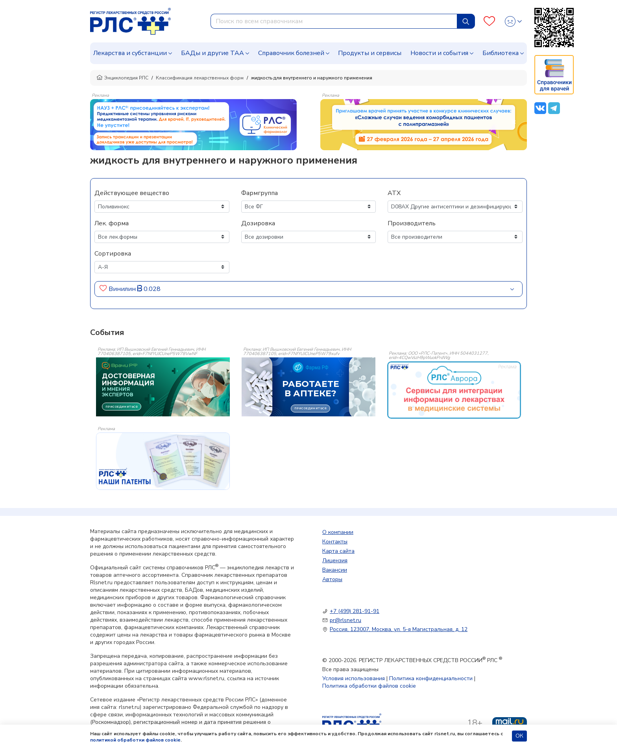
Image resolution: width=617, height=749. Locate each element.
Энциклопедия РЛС (122, 78)
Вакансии (334, 570)
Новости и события (439, 53)
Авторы (332, 579)
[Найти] (466, 21)
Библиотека (500, 53)
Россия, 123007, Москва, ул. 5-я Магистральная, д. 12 (398, 629)
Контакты (334, 541)
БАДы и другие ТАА (212, 53)
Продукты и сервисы (369, 53)
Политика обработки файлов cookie (369, 686)
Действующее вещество (131, 193)
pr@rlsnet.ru (345, 620)
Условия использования (353, 678)
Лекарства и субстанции (130, 53)
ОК (519, 736)
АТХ (394, 193)
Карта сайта (338, 551)
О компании (337, 532)
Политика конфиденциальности (431, 678)
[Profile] (513, 21)
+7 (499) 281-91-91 (354, 611)
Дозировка (258, 223)
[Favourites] (489, 21)
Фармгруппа (259, 193)
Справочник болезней (291, 53)
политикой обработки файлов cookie (135, 740)
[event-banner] (454, 390)
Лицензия (334, 560)
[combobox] (334, 21)
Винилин (122, 289)
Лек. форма (111, 223)
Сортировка (112, 253)
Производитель (412, 223)
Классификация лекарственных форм (200, 78)
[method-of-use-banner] (193, 124)
